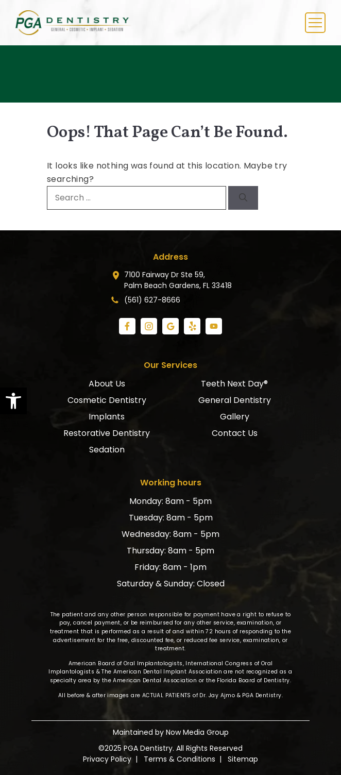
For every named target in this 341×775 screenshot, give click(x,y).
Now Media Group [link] (197, 732)
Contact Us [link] (235, 433)
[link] (13, 401)
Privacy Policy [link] (107, 759)
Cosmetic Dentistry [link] (106, 400)
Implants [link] (107, 417)
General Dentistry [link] (234, 400)
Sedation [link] (107, 450)
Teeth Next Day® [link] (234, 384)
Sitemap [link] (243, 759)
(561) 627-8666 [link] (152, 300)
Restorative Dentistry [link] (106, 433)
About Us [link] (107, 384)
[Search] (243, 198)
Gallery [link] (234, 417)
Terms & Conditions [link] (179, 759)
